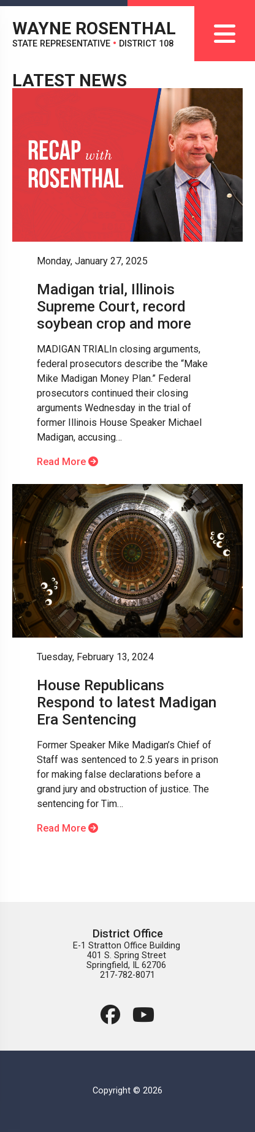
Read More (67, 461)
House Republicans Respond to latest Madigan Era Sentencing (126, 702)
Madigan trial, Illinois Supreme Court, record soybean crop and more (114, 306)
